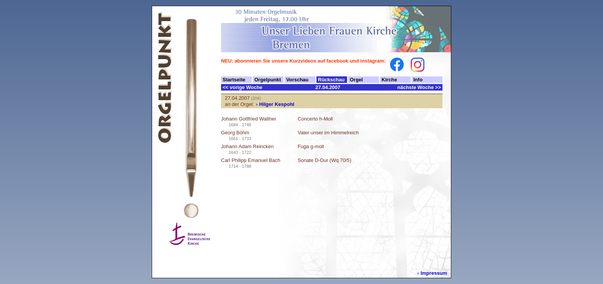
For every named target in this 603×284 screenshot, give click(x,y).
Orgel (356, 80)
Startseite (234, 80)
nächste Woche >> (419, 87)
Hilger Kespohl (277, 104)
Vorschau (297, 80)
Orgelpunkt (267, 80)
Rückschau (331, 80)
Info (418, 80)
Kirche (389, 80)
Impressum (434, 273)
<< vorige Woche (242, 87)
